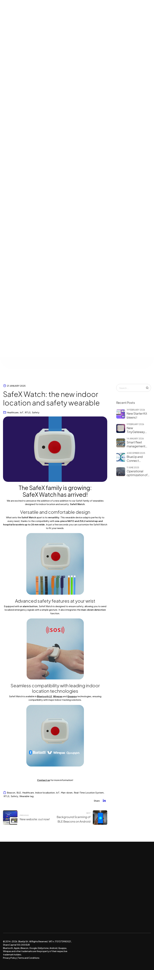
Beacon (11, 792)
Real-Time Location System (89, 792)
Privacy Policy (10, 957)
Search (147, 388)
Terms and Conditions (28, 957)
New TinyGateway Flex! (136, 432)
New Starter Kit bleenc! (137, 415)
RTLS (28, 412)
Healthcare (12, 412)
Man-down (66, 792)
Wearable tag (26, 796)
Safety (35, 412)
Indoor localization (45, 792)
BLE (19, 792)
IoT (21, 412)
